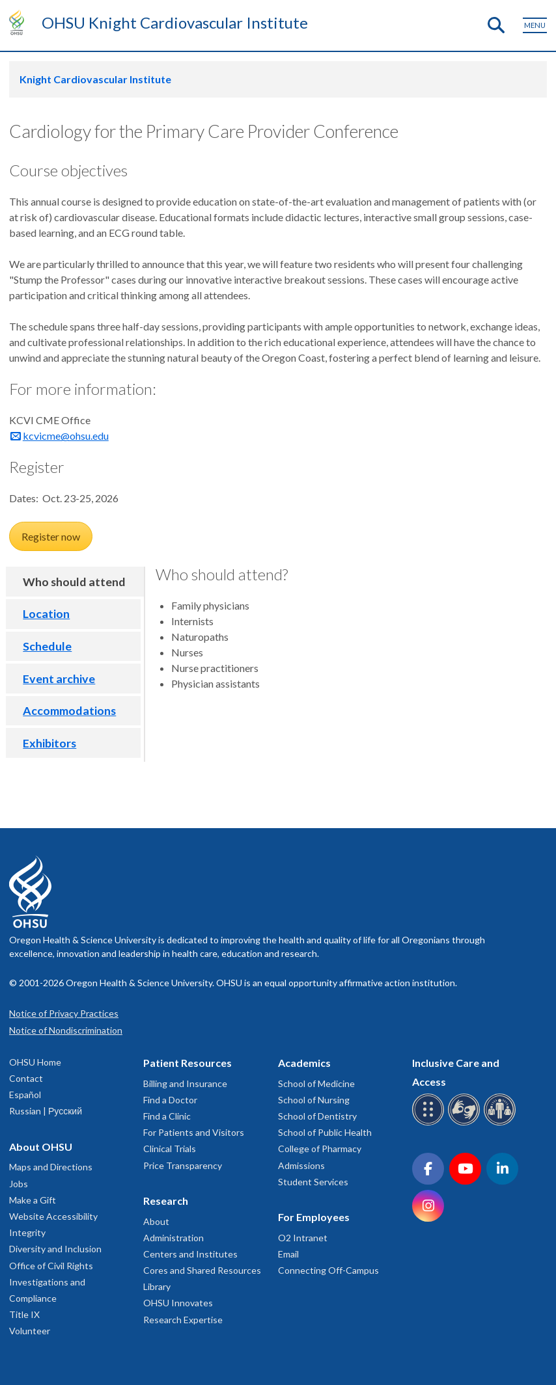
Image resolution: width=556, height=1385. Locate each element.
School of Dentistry (317, 1116)
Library (157, 1286)
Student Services (313, 1181)
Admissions (301, 1165)
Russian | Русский (45, 1110)
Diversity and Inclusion (55, 1248)
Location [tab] (46, 613)
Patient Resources (187, 1062)
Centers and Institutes (190, 1253)
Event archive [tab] (59, 678)
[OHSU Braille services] (430, 1123)
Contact (26, 1078)
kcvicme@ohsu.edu (66, 435)
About (156, 1221)
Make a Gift (32, 1199)
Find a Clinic (167, 1116)
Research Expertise (183, 1319)
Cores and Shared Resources (202, 1270)
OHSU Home (35, 1062)
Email (288, 1253)
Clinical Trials (169, 1148)
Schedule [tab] (47, 646)
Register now (50, 536)
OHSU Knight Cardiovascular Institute (175, 22)
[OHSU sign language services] (466, 1123)
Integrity (27, 1232)
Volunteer (29, 1330)
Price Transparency (182, 1165)
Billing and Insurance (185, 1083)
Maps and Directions (50, 1166)
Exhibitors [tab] (49, 743)
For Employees (314, 1217)
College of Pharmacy (319, 1148)
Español (25, 1094)
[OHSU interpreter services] (502, 1123)
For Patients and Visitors (193, 1132)
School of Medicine (316, 1083)
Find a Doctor (170, 1099)
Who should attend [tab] (74, 581)
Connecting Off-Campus (328, 1270)
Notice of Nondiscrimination (65, 1030)
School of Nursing (314, 1099)
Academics (304, 1062)
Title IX (24, 1314)
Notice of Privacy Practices (63, 1013)
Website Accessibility (53, 1216)
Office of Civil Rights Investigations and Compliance (51, 1282)
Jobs (18, 1183)
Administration (173, 1237)
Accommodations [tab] (69, 710)
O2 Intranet (302, 1237)
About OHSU (40, 1146)
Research (165, 1200)
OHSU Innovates (178, 1302)
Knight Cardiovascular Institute (95, 79)
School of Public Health (325, 1132)
